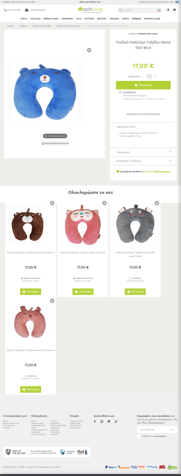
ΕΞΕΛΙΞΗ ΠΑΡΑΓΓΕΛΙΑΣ (11, 423)
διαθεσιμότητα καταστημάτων (143, 114)
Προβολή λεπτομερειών (156, 470)
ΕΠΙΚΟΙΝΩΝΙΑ (75, 428)
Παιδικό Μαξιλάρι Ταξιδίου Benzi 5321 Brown (30, 252)
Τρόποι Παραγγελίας (58, 425)
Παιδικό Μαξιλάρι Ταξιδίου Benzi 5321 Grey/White (135, 254)
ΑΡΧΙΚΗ (5, 421)
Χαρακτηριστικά (145, 126)
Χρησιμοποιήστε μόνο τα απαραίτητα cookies (157, 456)
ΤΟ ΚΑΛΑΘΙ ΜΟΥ (9, 425)
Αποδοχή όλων (157, 445)
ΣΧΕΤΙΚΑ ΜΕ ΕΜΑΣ (76, 421)
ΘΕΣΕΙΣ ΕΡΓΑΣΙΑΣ (76, 425)
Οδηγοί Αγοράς (37, 423)
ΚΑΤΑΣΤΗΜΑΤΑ (75, 423)
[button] (120, 10)
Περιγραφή (145, 152)
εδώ (89, 455)
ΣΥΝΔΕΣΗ (6, 428)
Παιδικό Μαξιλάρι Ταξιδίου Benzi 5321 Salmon (31, 350)
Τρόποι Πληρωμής (38, 434)
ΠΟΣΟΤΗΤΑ (135, 77)
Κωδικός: (133, 34)
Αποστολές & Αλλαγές (145, 161)
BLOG (33, 421)
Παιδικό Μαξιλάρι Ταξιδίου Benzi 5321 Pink (83, 252)
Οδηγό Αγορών (162, 171)
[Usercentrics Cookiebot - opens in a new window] (18, 470)
